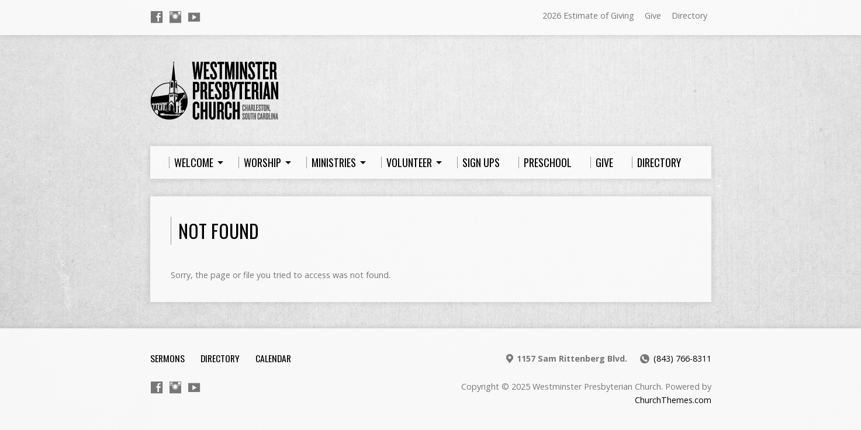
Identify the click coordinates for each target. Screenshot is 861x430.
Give (653, 15)
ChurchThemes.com (673, 399)
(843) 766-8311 (682, 358)
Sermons (167, 358)
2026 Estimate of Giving (588, 15)
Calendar (273, 358)
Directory (689, 15)
